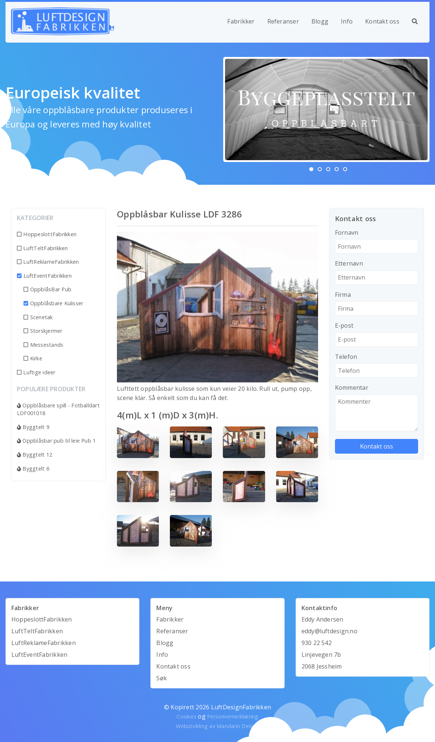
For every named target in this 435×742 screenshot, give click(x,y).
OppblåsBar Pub (47, 289)
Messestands (43, 344)
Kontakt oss (382, 21)
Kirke (33, 358)
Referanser (283, 21)
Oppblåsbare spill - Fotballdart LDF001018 (58, 409)
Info (347, 21)
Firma (343, 295)
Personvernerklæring (232, 716)
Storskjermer (43, 330)
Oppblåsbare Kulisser (53, 303)
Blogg (319, 21)
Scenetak (38, 317)
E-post (344, 325)
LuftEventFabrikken (44, 275)
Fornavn (347, 232)
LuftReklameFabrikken (48, 261)
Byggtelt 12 (34, 454)
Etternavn (349, 263)
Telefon (346, 357)
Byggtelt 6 (33, 468)
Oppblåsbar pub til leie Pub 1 (56, 440)
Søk (161, 678)
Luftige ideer (36, 372)
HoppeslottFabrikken (46, 234)
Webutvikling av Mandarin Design (217, 726)
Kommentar (351, 387)
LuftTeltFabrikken (42, 248)
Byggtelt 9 (33, 427)
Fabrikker (240, 21)
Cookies (186, 716)
